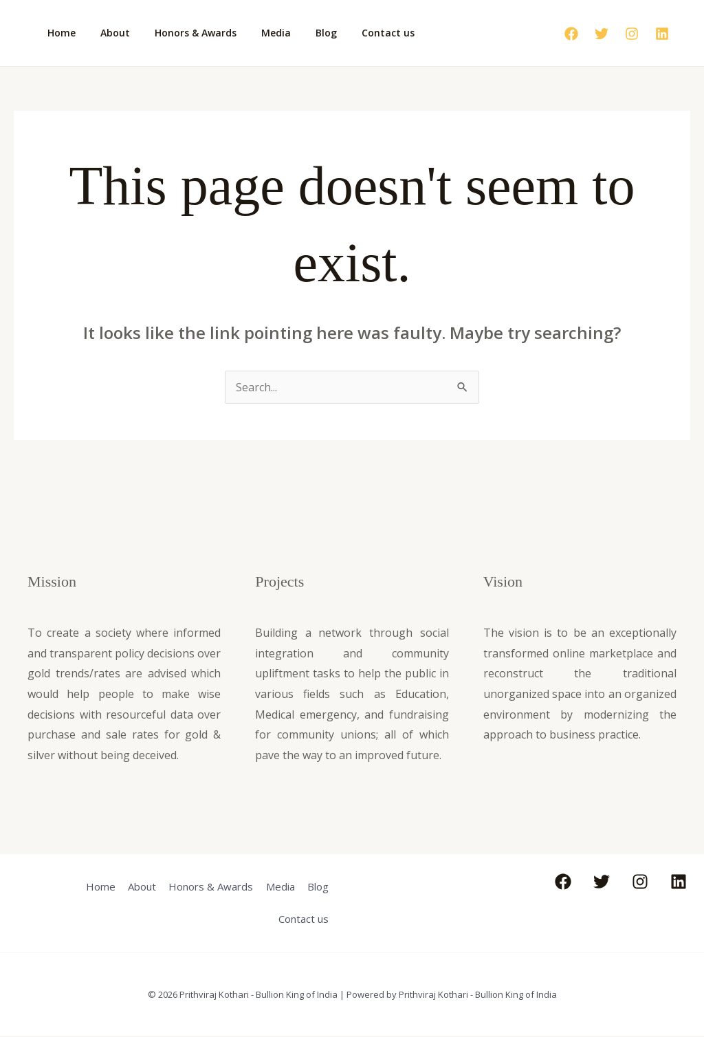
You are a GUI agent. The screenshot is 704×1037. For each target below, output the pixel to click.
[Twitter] (601, 34)
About (107, 32)
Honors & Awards (182, 32)
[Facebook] (571, 34)
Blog (301, 32)
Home (59, 32)
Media (257, 32)
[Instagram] (632, 34)
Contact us (357, 32)
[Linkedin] (662, 34)
